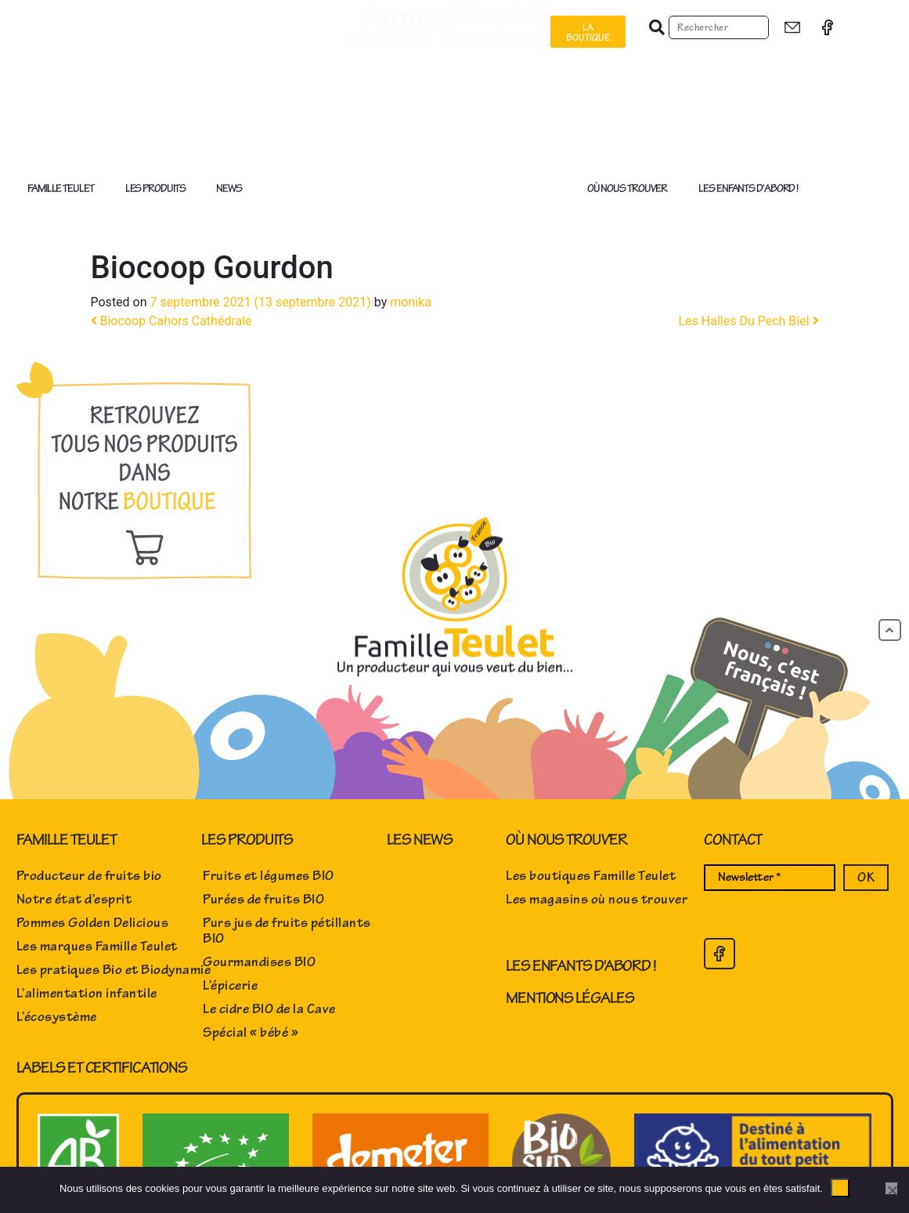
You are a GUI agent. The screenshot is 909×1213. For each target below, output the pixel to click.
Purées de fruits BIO (263, 899)
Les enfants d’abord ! (748, 188)
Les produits (159, 189)
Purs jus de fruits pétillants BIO (287, 930)
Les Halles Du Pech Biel (748, 320)
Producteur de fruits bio (89, 876)
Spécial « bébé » (250, 1032)
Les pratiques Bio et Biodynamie (113, 970)
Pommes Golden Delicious (92, 923)
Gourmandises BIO (259, 962)
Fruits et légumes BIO (268, 876)
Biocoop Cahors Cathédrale (171, 320)
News (229, 188)
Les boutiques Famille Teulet (591, 876)
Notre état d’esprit (74, 899)
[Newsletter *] (769, 877)
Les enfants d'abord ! (581, 966)
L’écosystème (56, 1017)
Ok (840, 1188)
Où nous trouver (631, 189)
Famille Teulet (64, 189)
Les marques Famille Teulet (97, 946)
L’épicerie (230, 985)
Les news (420, 839)
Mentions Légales (569, 998)
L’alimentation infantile (86, 993)
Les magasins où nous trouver (596, 899)
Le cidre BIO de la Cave (269, 1009)
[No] (891, 1188)
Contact (733, 839)
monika (410, 302)
